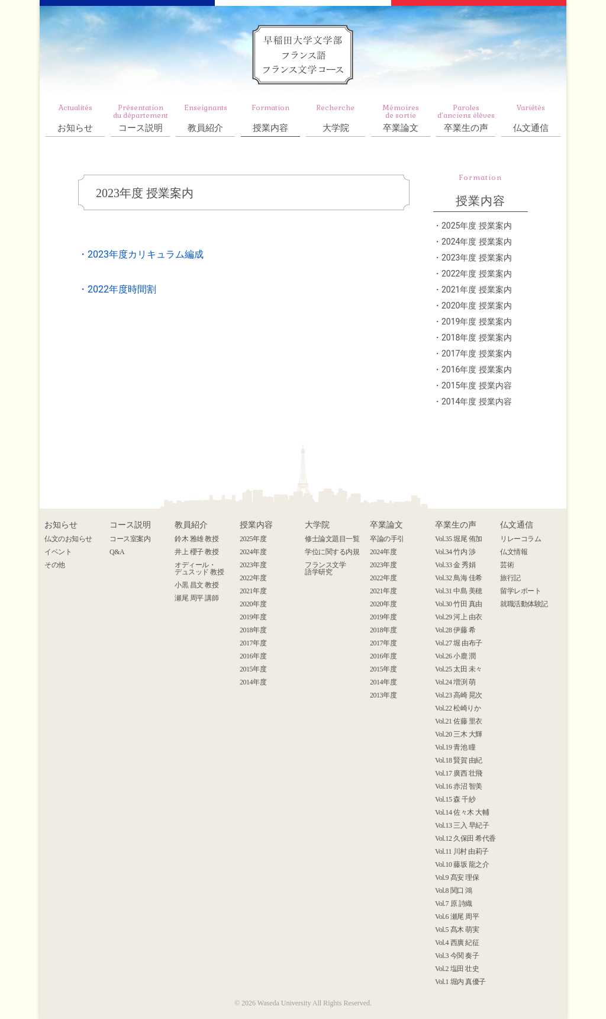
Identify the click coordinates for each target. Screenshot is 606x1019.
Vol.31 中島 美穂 (458, 591)
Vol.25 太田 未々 (458, 669)
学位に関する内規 (332, 552)
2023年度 (253, 565)
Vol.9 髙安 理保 (457, 877)
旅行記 (510, 578)
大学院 (335, 118)
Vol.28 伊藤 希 (455, 630)
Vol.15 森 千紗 (455, 799)
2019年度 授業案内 (476, 321)
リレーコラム (520, 539)
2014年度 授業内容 (476, 401)
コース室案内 (129, 539)
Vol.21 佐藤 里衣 (458, 721)
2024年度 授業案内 (476, 241)
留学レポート (520, 591)
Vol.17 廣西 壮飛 (458, 773)
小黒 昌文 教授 (196, 585)
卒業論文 (400, 118)
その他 (54, 565)
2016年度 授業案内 (476, 369)
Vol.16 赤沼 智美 (458, 786)
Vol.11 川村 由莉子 (462, 851)
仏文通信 (530, 118)
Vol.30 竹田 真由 (458, 604)
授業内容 (270, 118)
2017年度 (253, 643)
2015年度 (253, 669)
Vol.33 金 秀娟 (455, 565)
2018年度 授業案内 (476, 337)
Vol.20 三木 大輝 (458, 734)
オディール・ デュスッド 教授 (199, 568)
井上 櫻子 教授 (196, 552)
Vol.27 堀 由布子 (458, 643)
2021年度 (253, 591)
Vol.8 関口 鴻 (453, 890)
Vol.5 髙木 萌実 (457, 929)
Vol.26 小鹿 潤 (455, 656)
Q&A (116, 552)
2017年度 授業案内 (476, 353)
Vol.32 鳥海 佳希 (458, 578)
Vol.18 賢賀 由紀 (458, 760)
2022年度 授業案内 (476, 273)
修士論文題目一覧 (332, 539)
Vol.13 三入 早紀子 (462, 825)
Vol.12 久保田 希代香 (465, 838)
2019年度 (253, 617)
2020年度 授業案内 (476, 305)
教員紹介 (205, 118)
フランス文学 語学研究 (325, 568)
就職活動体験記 (524, 604)
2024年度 (253, 552)
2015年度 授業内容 (476, 385)
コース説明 (140, 118)
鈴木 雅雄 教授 (196, 539)
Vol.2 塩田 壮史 (457, 969)
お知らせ (75, 118)
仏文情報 (513, 552)
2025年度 (253, 539)
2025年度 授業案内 (476, 225)
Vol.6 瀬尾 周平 (457, 916)
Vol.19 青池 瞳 (455, 747)
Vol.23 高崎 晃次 (458, 695)
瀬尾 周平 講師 (196, 598)
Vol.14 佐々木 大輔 (462, 812)
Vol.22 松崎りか (458, 708)
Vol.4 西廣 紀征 (457, 942)
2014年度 (253, 682)
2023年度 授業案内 (145, 193)
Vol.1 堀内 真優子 (460, 982)
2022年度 (253, 578)
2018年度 (253, 630)
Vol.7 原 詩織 (453, 903)
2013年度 (383, 695)
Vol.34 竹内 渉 (455, 552)
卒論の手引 (387, 539)
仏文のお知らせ (68, 539)
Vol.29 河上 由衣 (458, 617)
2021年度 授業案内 (476, 289)
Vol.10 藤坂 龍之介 (462, 864)
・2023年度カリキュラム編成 (141, 254)
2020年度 (253, 604)
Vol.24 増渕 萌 (455, 682)
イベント (58, 552)
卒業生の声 (465, 118)
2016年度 (253, 656)
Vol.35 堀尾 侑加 (458, 539)
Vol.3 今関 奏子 (457, 956)
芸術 (507, 565)
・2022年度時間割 (117, 289)
